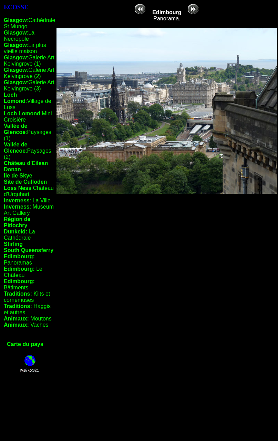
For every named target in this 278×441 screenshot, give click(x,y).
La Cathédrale (19, 235)
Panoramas (19, 259)
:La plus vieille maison (25, 48)
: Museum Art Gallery (29, 210)
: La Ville (27, 200)
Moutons (28, 319)
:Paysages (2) (27, 151)
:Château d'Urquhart (29, 191)
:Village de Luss (27, 101)
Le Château (23, 272)
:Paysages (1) (27, 132)
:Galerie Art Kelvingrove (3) (29, 85)
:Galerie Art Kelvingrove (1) (29, 61)
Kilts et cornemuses (27, 297)
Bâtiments (19, 284)
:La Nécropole (19, 36)
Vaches (26, 325)
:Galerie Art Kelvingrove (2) (29, 73)
